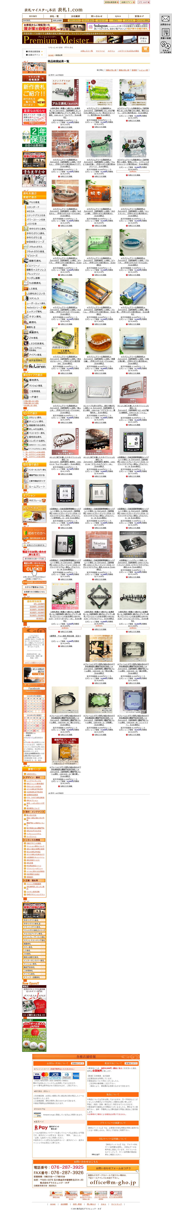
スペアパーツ (31, 836)
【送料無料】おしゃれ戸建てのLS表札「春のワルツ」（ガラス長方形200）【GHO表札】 (133, 110)
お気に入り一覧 (87, 51)
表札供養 (30, 863)
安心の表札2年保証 (33, 852)
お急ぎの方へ (31, 774)
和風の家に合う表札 (31, 403)
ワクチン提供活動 (33, 892)
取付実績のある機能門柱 (35, 828)
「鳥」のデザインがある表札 (34, 457)
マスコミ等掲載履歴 (34, 884)
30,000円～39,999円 (37, 610)
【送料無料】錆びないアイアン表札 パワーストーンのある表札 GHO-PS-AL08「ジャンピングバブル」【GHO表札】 (133, 616)
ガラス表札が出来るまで (35, 854)
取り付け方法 (31, 815)
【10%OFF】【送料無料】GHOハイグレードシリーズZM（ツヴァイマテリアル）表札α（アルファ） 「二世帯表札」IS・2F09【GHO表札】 (65, 513)
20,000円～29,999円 (37, 607)
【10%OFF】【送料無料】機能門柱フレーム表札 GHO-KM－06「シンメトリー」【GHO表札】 (133, 720)
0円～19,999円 (39, 604)
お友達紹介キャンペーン (35, 857)
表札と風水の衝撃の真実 (35, 849)
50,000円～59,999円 (37, 615)
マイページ (100, 51)
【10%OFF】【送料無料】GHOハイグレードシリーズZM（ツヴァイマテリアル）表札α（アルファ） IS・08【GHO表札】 (133, 513)
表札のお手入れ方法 (34, 831)
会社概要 (64, 1204)
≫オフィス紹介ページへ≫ (34, 663)
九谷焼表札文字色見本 (35, 792)
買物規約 (30, 877)
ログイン (111, 51)
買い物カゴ (91, 1204)
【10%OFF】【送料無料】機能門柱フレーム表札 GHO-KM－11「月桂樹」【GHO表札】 (99, 720)
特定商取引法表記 (33, 874)
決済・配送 (77, 1204)
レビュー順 (143, 70)
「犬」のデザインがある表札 (34, 452)
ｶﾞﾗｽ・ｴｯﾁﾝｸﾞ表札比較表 (35, 798)
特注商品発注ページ (34, 866)
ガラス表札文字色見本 (35, 789)
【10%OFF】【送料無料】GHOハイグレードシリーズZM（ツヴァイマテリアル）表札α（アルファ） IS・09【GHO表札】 (99, 513)
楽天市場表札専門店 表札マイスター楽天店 (71, 1196)
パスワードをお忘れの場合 (128, 51)
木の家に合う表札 (30, 405)
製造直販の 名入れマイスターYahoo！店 (86, 1196)
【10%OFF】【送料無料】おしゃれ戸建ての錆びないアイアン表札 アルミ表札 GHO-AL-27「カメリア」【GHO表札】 (65, 112)
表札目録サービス (33, 860)
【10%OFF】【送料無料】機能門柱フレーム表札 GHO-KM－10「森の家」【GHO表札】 (65, 771)
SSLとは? (96, 1154)
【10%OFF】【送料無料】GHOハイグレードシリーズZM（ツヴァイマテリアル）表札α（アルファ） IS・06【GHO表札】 (65, 564)
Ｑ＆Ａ (103, 1204)
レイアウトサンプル (34, 781)
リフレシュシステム (34, 834)
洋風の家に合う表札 (31, 401)
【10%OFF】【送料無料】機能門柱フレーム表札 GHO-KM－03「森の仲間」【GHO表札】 (133, 668)
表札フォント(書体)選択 (35, 784)
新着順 (134, 70)
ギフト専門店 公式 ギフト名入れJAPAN (115, 1195)
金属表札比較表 (32, 795)
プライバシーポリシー (35, 868)
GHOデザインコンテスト (36, 894)
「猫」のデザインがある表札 (34, 454)
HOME (51, 55)
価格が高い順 (124, 70)
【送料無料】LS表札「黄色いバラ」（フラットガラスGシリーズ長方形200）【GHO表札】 (133, 162)
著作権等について (33, 808)
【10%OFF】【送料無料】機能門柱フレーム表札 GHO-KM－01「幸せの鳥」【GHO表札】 (99, 668)
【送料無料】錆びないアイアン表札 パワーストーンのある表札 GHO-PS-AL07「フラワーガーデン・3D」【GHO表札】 (65, 616)
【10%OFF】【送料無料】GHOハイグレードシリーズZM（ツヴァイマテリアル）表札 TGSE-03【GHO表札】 (99, 564)
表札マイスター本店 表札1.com (56, 1195)
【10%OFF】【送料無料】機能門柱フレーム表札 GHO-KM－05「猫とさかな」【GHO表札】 (65, 720)
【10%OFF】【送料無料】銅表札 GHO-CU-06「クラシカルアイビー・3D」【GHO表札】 (99, 461)
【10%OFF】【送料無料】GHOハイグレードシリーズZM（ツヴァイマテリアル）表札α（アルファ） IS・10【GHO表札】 (133, 461)
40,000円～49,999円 (37, 613)
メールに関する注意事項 (35, 871)
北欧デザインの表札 (34, 843)
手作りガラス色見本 (34, 786)
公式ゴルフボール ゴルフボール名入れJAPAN (101, 1196)
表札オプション (32, 800)
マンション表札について (35, 846)
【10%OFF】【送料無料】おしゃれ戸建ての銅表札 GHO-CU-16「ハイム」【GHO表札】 (133, 410)
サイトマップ (116, 1204)
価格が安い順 (111, 70)
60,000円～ (40, 618)
